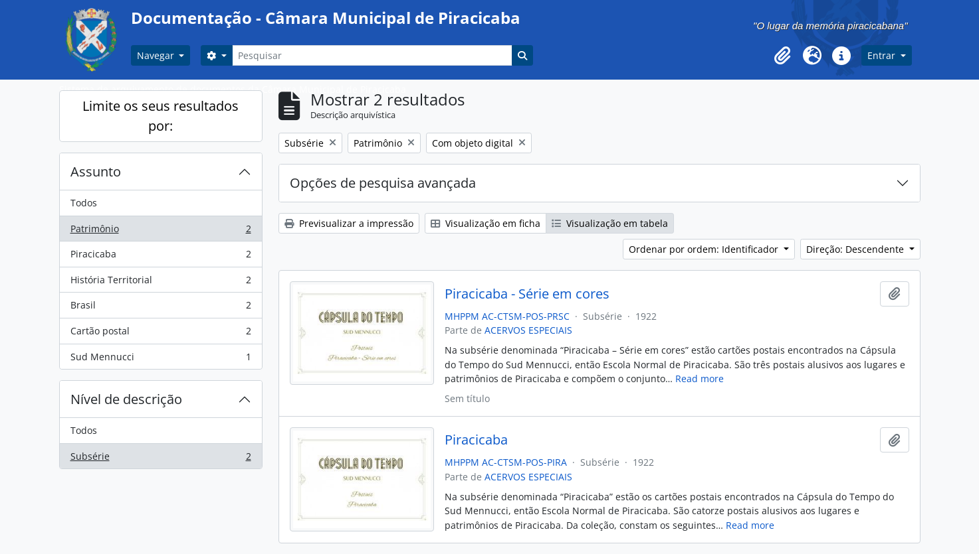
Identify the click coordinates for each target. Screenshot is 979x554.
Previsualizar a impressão (348, 223)
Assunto (95, 171)
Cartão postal (160, 334)
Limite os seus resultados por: (160, 116)
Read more (699, 378)
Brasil (160, 308)
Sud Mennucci (160, 360)
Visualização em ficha (485, 223)
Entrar (882, 55)
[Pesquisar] (372, 55)
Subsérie (160, 459)
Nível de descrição (126, 399)
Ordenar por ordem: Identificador (705, 249)
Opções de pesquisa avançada (383, 183)
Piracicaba (160, 257)
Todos (83, 202)
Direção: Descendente (856, 249)
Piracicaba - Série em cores (527, 294)
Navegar (157, 55)
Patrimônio (160, 232)
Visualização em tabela (610, 223)
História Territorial (160, 283)
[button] (783, 55)
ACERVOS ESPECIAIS (528, 330)
